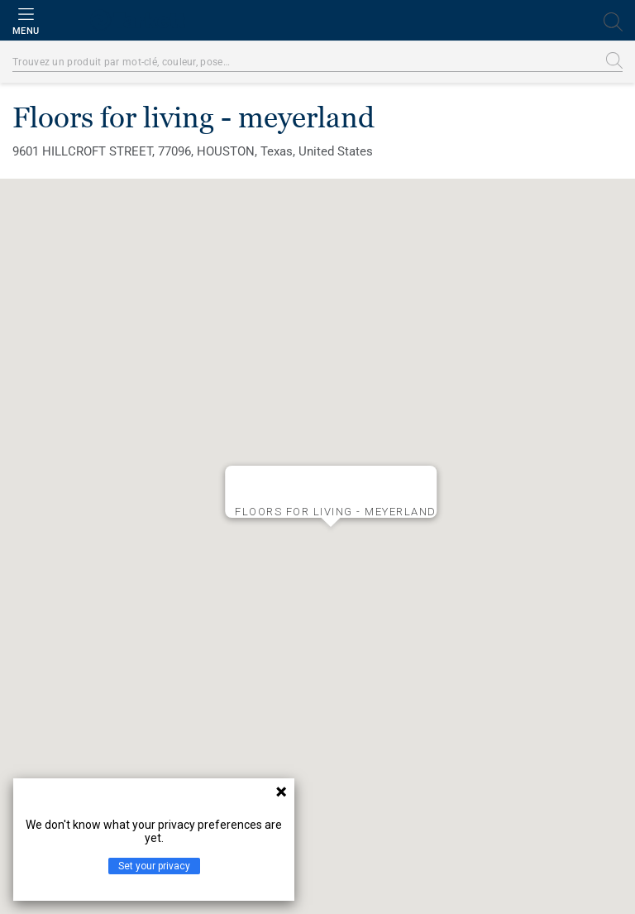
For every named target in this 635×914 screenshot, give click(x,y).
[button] (331, 540)
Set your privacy (154, 866)
